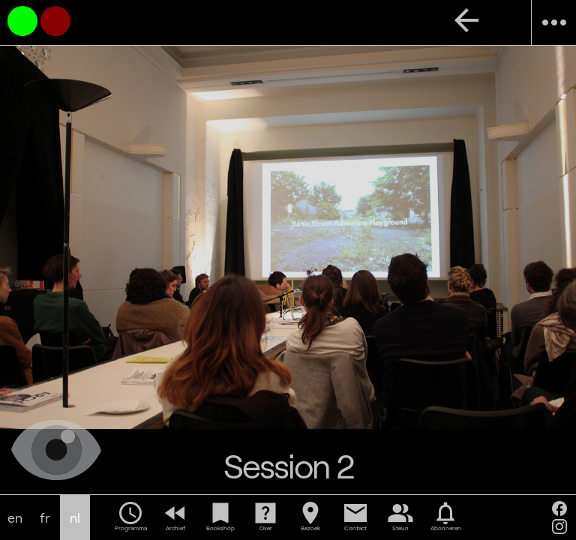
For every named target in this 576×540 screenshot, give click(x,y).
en (15, 518)
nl (75, 518)
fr (45, 518)
